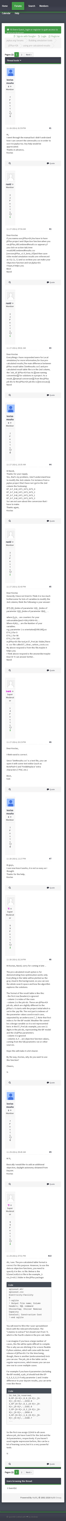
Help (17, 13)
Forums (18, 5)
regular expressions (16, 1362)
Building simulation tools (40, 40)
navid (8, 184)
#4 (50, 464)
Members (43, 5)
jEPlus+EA (13, 45)
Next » (29, 54)
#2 (50, 229)
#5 (50, 586)
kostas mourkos (10, 83)
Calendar (6, 13)
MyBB (34, 1498)
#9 (50, 1152)
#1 (50, 128)
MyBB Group (56, 1498)
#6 (50, 742)
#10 (49, 1255)
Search (31, 5)
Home (5, 5)
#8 (50, 959)
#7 (50, 858)
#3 (50, 348)
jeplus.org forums (15, 40)
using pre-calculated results (36, 45)
